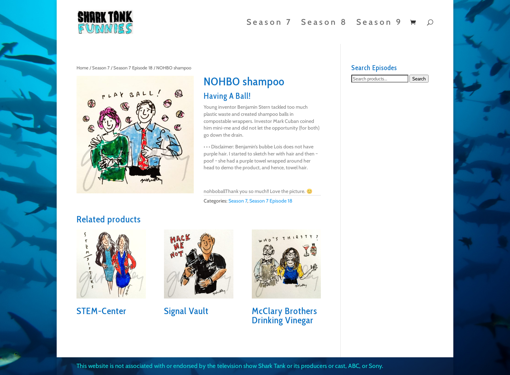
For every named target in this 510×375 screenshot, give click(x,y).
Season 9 (379, 23)
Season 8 (324, 23)
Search (419, 78)
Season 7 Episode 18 (133, 67)
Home (82, 67)
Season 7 (269, 23)
